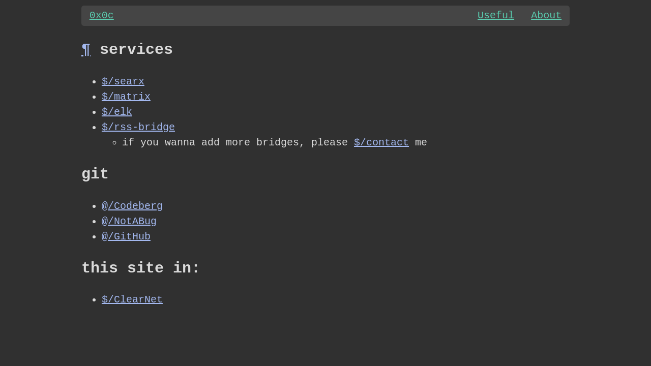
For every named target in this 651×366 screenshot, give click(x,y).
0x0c (102, 15)
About (546, 15)
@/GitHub (126, 236)
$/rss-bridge (138, 127)
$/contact (381, 142)
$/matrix (126, 97)
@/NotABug (129, 221)
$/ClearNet (132, 300)
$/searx (123, 81)
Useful (495, 15)
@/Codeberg (132, 206)
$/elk (117, 112)
